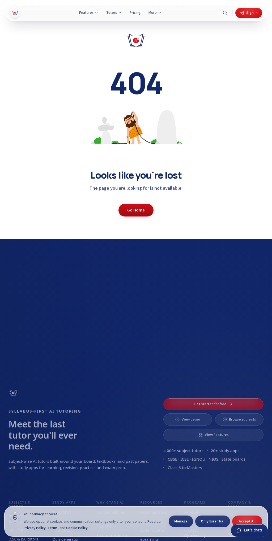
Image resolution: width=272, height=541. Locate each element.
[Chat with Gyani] (249, 530)
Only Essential (212, 521)
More (155, 12)
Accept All (247, 521)
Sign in (249, 12)
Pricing (135, 12)
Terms (53, 528)
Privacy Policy (35, 528)
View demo (187, 419)
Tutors (114, 12)
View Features (213, 435)
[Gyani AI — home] (15, 12)
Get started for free (213, 404)
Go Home (136, 210)
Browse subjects (239, 419)
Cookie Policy (77, 528)
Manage (181, 521)
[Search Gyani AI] (225, 13)
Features (88, 12)
